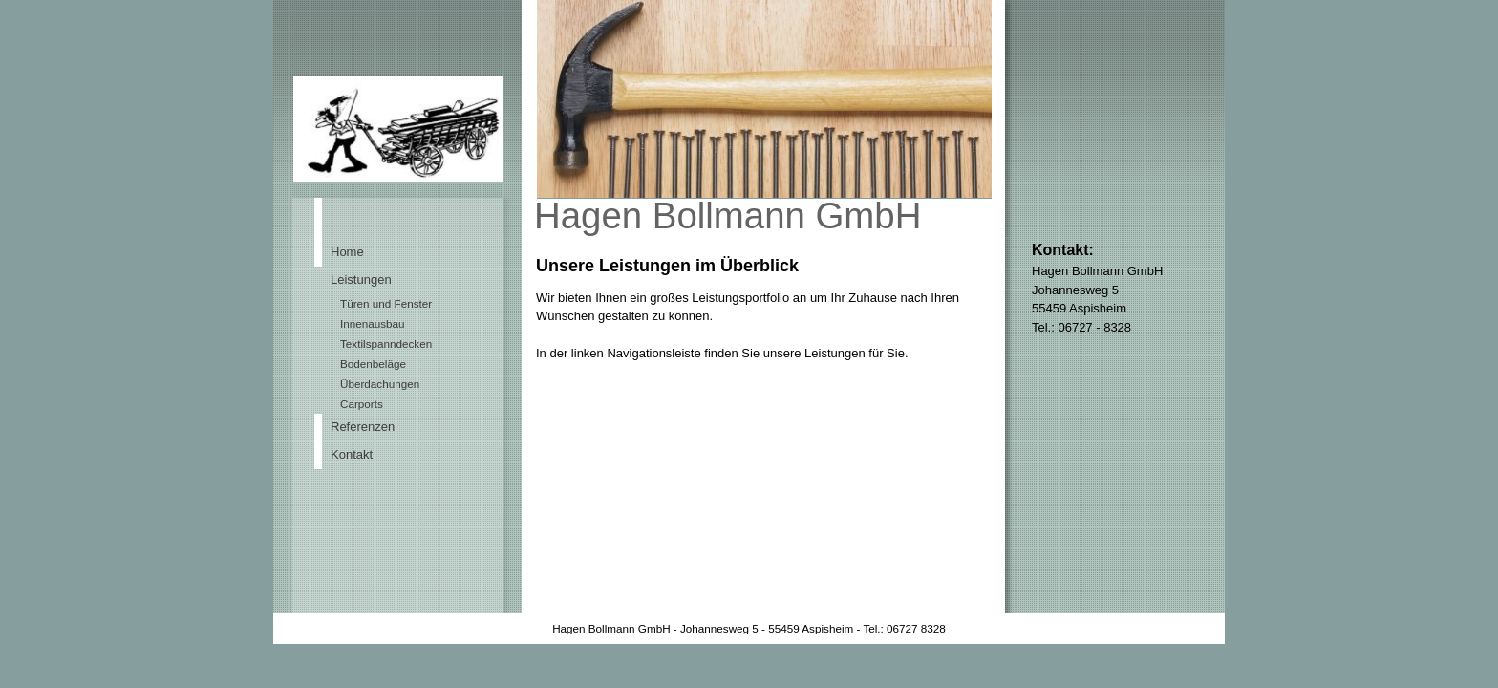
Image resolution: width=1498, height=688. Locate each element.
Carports (361, 404)
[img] (749, 119)
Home (347, 252)
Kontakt (352, 454)
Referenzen (363, 426)
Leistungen (361, 279)
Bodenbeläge (373, 363)
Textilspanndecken (386, 343)
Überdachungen (379, 383)
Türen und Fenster (386, 303)
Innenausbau (372, 323)
